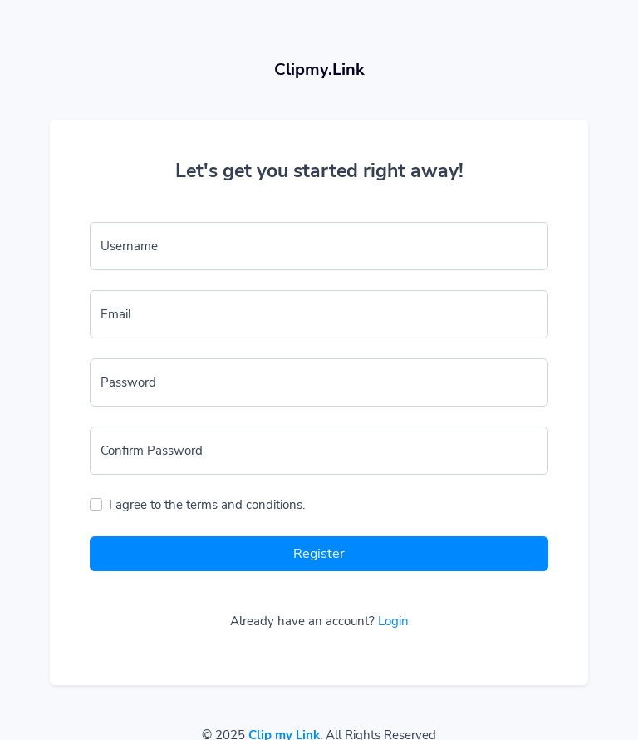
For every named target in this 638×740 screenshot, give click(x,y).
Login (393, 621)
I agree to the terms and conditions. (207, 504)
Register (319, 554)
